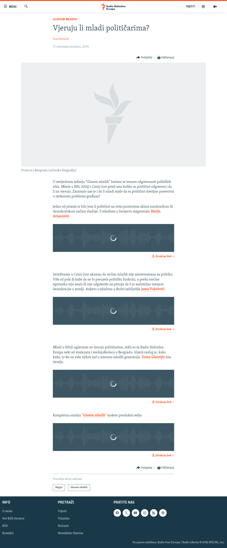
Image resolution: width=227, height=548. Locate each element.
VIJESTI (190, 6)
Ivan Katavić (61, 39)
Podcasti (63, 526)
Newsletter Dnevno (70, 533)
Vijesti (62, 511)
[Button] (144, 57)
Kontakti (8, 533)
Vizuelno (64, 518)
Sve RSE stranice (13, 518)
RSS (5, 526)
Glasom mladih (65, 19)
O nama (7, 511)
